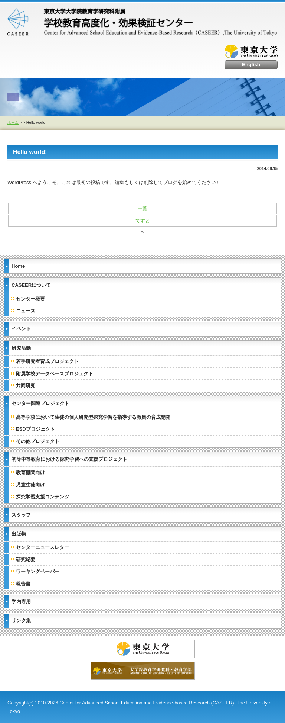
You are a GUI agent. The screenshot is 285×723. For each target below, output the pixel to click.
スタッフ (21, 515)
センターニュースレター (42, 547)
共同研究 (25, 385)
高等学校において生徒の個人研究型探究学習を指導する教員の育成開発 (93, 417)
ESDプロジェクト (35, 429)
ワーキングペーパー (37, 571)
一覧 (142, 208)
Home (18, 266)
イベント (21, 328)
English (251, 64)
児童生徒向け (30, 485)
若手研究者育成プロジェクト (47, 361)
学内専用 (21, 601)
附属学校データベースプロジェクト (54, 373)
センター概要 (30, 299)
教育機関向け (30, 472)
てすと (142, 221)
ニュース (25, 311)
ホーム (13, 122)
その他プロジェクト (37, 441)
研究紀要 (25, 559)
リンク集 (21, 620)
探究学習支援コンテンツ (42, 496)
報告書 (23, 584)
